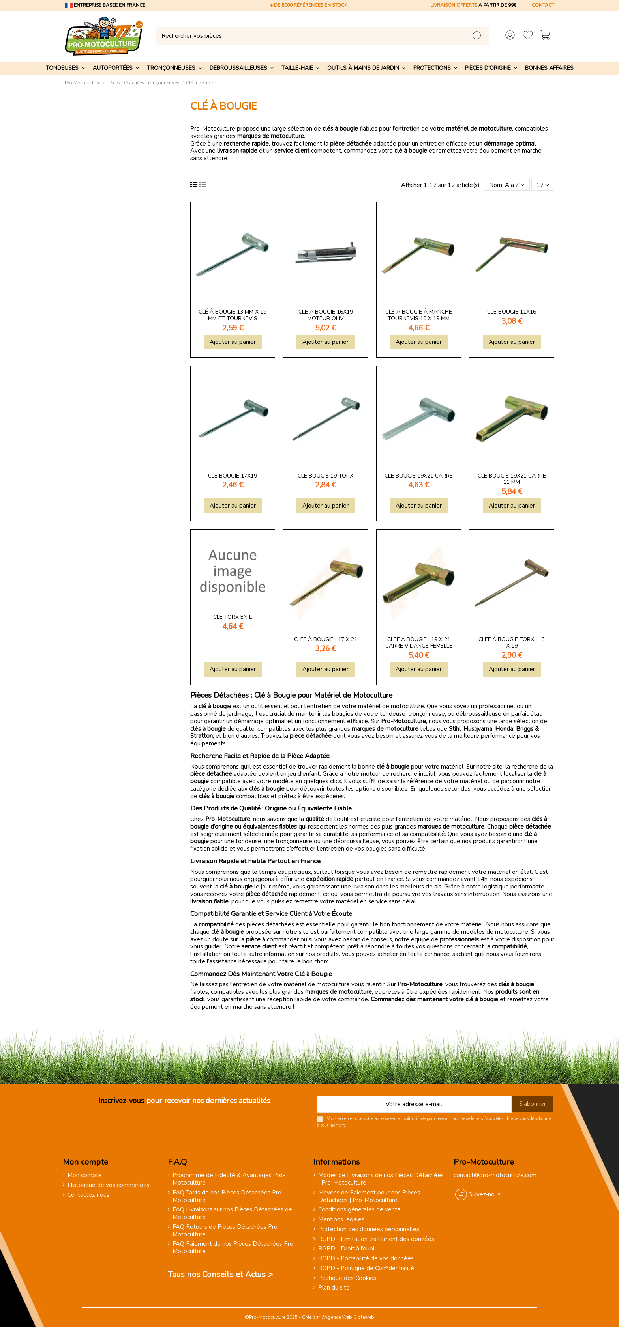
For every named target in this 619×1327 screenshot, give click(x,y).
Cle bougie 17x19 (232, 476)
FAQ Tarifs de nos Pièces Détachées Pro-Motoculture (228, 1196)
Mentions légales (341, 1219)
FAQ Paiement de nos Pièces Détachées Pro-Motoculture (234, 1247)
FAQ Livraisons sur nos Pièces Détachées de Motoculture (232, 1213)
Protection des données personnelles (368, 1229)
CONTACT (543, 5)
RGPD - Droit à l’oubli (347, 1248)
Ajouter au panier (233, 342)
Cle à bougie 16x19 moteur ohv (325, 315)
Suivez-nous (485, 1194)
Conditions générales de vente (359, 1209)
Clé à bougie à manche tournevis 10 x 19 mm (418, 315)
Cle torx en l (232, 617)
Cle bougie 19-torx (325, 476)
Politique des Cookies (347, 1278)
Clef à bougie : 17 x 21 (325, 639)
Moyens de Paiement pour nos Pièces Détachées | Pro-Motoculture (369, 1196)
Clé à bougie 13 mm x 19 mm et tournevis (232, 315)
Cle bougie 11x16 (511, 311)
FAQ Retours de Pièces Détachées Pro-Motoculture (226, 1230)
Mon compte (85, 1175)
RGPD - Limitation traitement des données (376, 1239)
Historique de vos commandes (109, 1185)
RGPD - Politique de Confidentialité (366, 1268)
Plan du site (334, 1288)
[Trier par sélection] (507, 185)
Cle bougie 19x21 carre (419, 476)
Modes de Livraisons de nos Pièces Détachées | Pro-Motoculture (381, 1179)
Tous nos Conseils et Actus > (220, 1274)
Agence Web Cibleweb (349, 1317)
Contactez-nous (88, 1195)
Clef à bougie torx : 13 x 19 (511, 643)
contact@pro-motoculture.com (495, 1175)
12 (542, 185)
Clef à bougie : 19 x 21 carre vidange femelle (418, 643)
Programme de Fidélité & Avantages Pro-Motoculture (229, 1179)
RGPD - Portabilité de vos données (366, 1258)
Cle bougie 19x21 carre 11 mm (512, 479)
